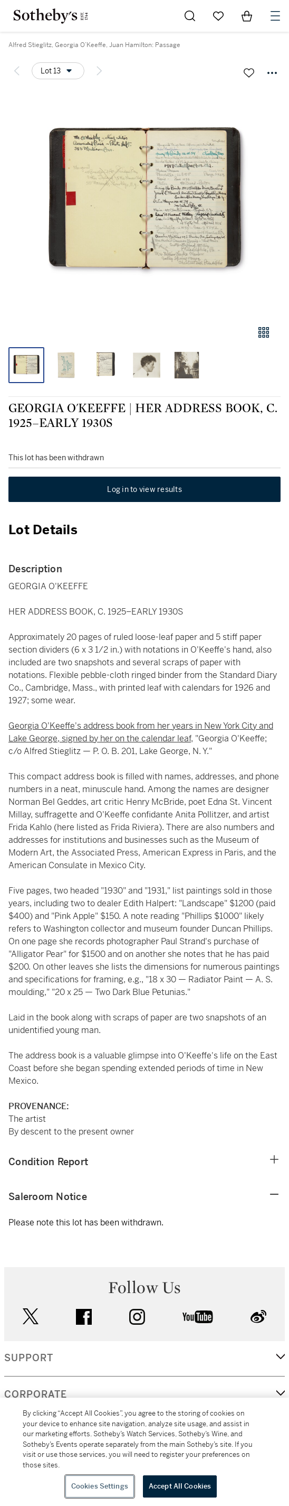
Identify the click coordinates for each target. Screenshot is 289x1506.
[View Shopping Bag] (246, 15)
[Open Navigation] (275, 16)
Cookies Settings (99, 1486)
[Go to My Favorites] (218, 15)
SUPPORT (28, 1358)
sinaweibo (258, 1316)
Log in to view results (144, 489)
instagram (137, 1317)
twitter (30, 1316)
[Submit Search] (190, 16)
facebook (84, 1317)
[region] (144, 1452)
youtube (197, 1316)
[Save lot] (248, 72)
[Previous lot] (16, 70)
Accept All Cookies (180, 1486)
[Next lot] (99, 70)
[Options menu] (58, 70)
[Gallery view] (263, 332)
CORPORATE (35, 1394)
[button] (144, 203)
